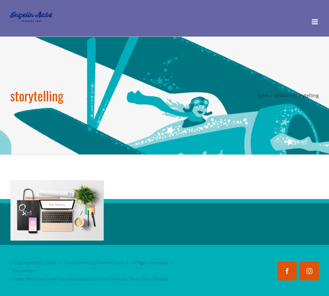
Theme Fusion (110, 263)
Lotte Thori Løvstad (108, 279)
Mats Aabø (46, 279)
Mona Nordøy (155, 279)
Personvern (24, 271)
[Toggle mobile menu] (315, 21)
